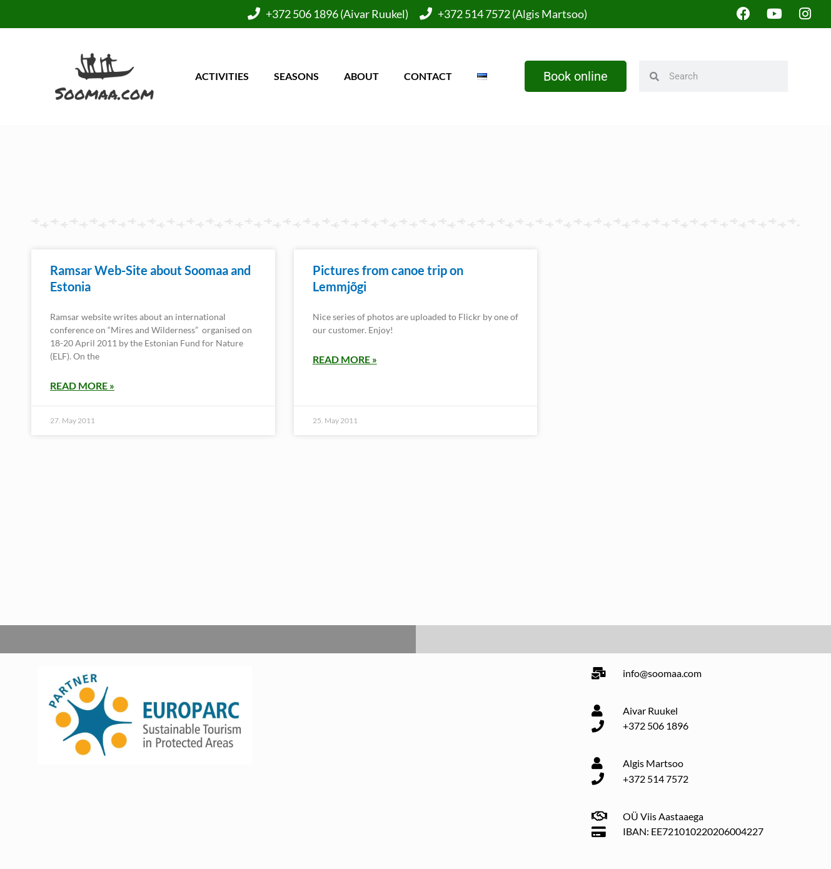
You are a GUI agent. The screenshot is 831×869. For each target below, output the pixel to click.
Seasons (296, 76)
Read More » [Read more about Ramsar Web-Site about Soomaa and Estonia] (82, 385)
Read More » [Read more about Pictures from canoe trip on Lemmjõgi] (345, 359)
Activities (222, 76)
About (361, 76)
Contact (428, 76)
